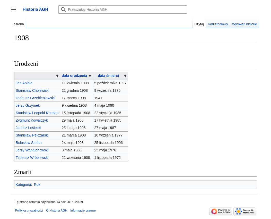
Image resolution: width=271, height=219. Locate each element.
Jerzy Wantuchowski (32, 150)
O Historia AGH (56, 210)
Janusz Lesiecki (28, 128)
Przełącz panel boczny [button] (15, 12)
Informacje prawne (83, 210)
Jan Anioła (24, 83)
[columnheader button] (37, 75)
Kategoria (23, 184)
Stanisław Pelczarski (32, 135)
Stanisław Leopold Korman (37, 113)
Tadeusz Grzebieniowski (35, 98)
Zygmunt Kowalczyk (32, 120)
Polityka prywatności (29, 210)
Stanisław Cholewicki (32, 90)
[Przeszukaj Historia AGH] (122, 9)
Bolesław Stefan (28, 143)
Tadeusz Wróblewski (32, 158)
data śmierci (108, 76)
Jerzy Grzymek (28, 105)
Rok (37, 184)
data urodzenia (74, 76)
